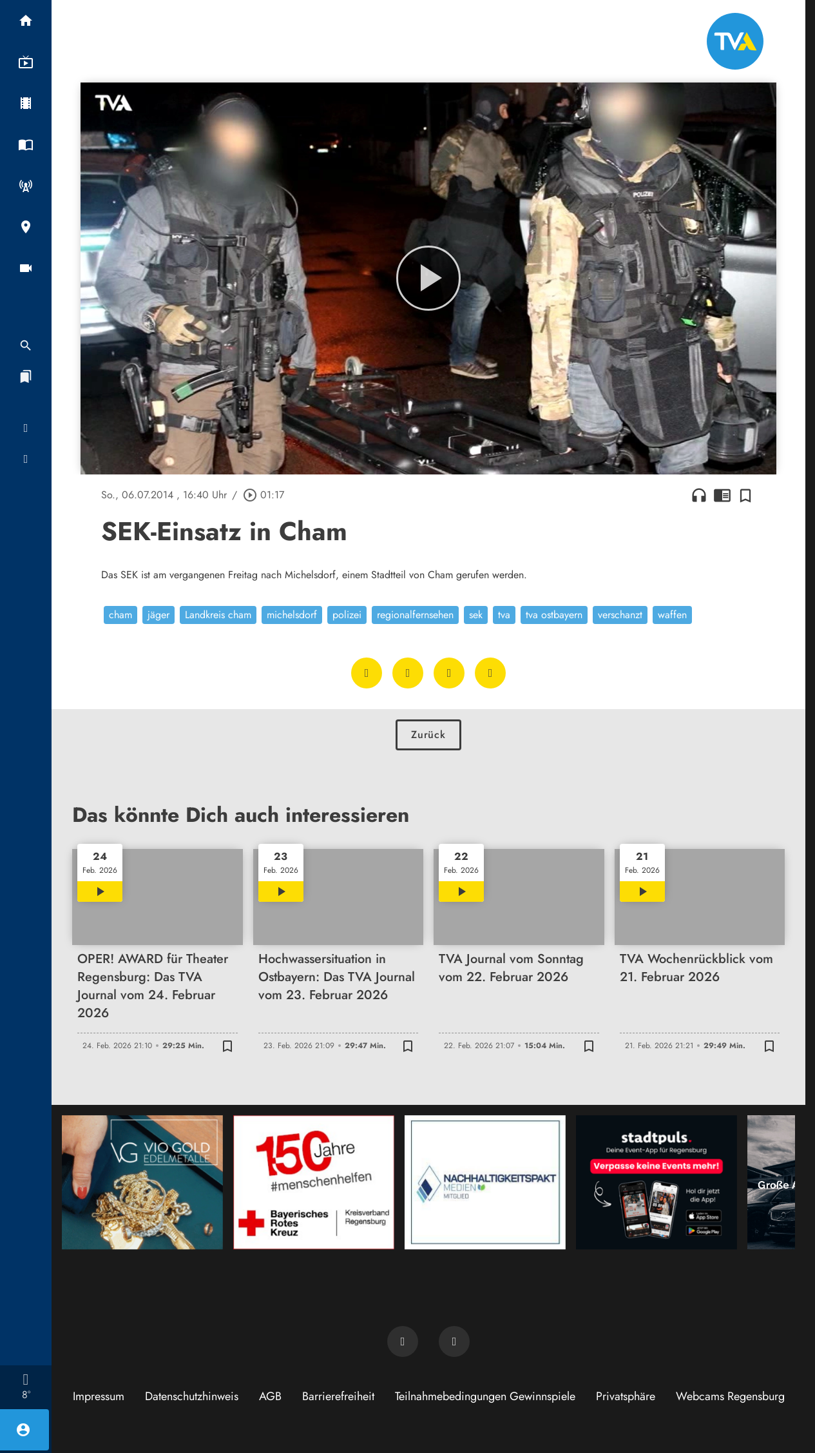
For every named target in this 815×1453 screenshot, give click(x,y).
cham (120, 614)
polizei (346, 614)
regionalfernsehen (415, 614)
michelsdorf (292, 614)
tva (504, 614)
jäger (158, 614)
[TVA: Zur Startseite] (735, 41)
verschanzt (620, 614)
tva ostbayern (554, 614)
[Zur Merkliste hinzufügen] (745, 495)
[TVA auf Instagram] (454, 1341)
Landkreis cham (218, 614)
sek (476, 614)
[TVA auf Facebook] (402, 1341)
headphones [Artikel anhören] (699, 495)
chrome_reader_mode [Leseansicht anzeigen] (722, 495)
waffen (672, 614)
